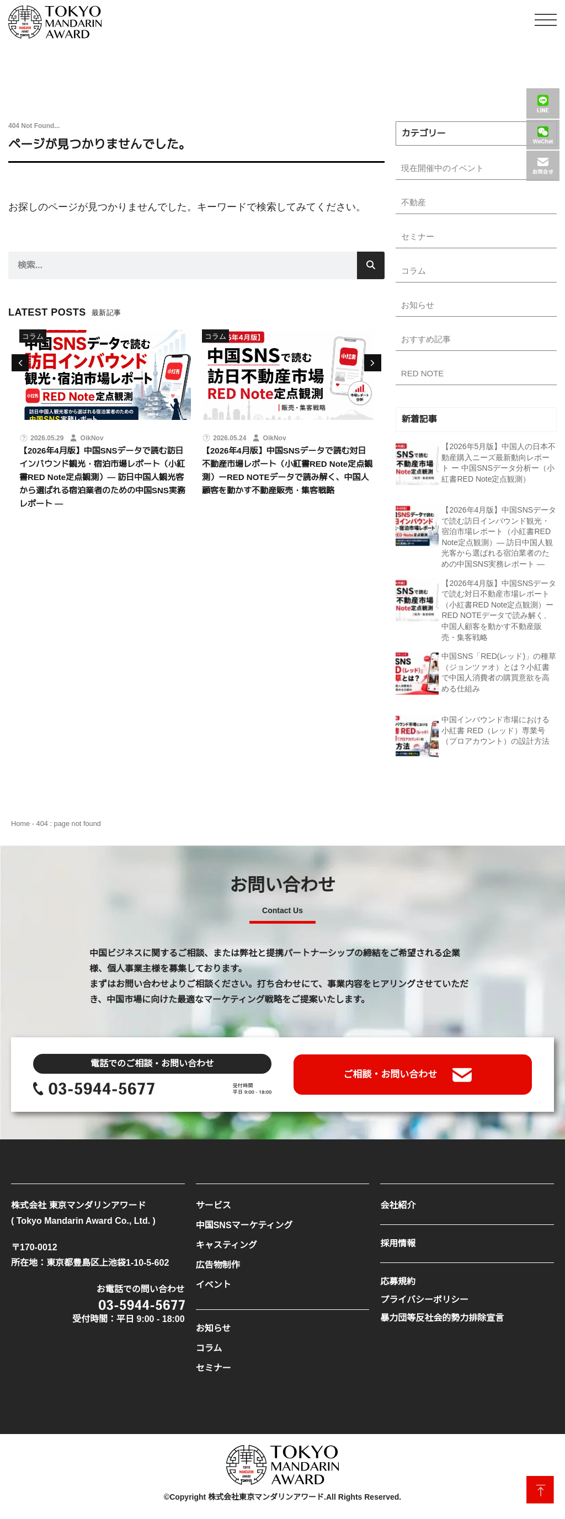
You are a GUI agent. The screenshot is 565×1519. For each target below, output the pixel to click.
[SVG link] (55, 22)
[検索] (371, 265)
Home (20, 828)
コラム (33, 336)
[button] (372, 362)
